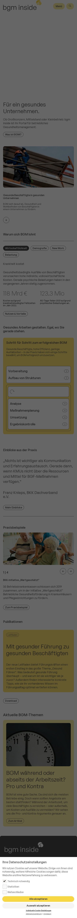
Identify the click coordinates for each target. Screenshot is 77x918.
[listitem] (38, 571)
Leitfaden (13, 635)
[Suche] (70, 6)
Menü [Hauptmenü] (59, 6)
